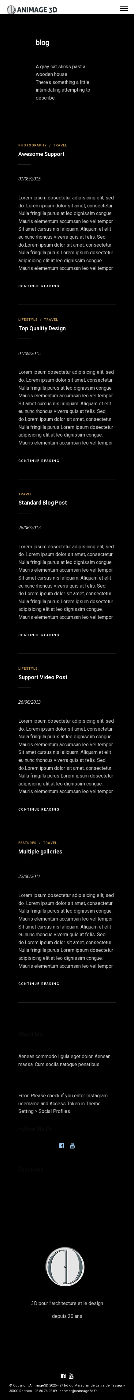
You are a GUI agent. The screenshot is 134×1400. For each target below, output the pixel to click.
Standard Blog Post (42, 502)
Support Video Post (43, 677)
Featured (27, 843)
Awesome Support (41, 154)
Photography (32, 145)
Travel (60, 145)
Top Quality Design (42, 328)
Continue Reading (39, 286)
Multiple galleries (40, 851)
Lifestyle (28, 320)
